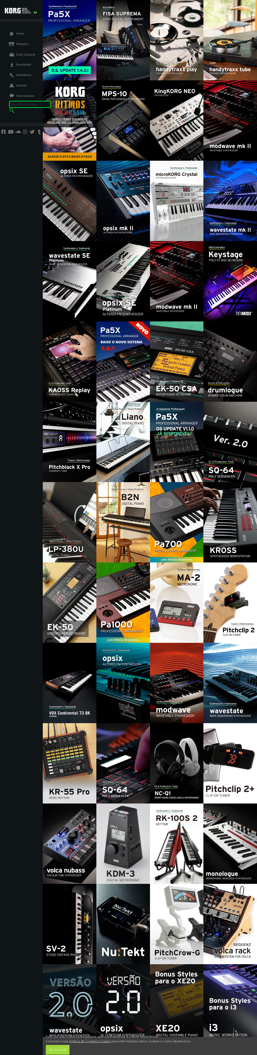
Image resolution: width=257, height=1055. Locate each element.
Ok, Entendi (57, 1050)
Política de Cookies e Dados (90, 1041)
